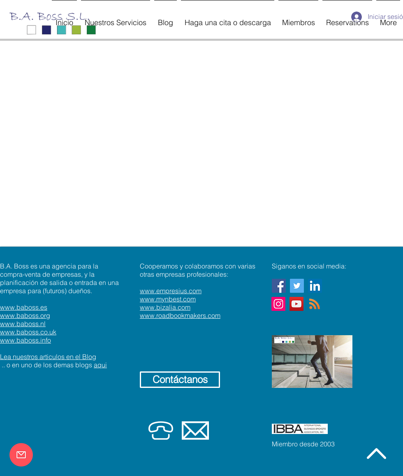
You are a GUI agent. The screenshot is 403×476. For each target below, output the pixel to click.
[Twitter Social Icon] (297, 286)
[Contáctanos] (180, 379)
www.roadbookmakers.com (180, 315)
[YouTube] (296, 304)
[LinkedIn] (315, 286)
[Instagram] (278, 304)
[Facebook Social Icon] (279, 286)
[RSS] (315, 304)
